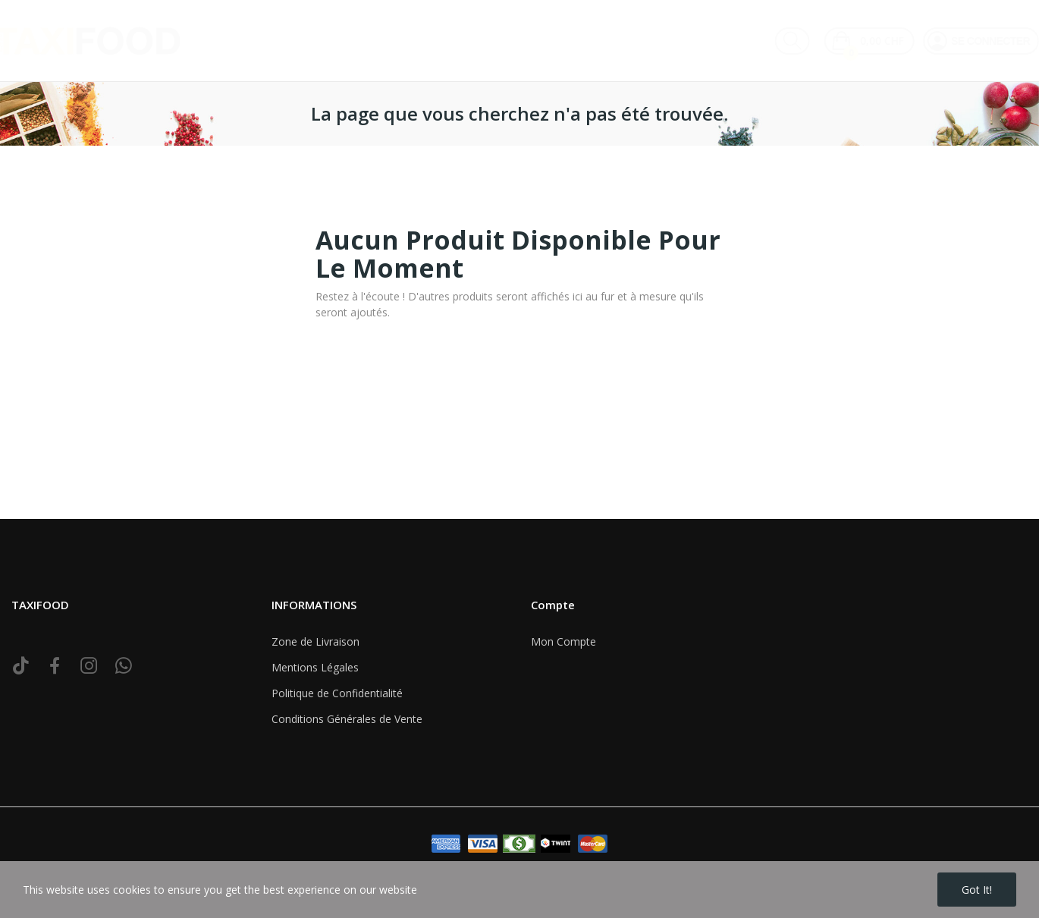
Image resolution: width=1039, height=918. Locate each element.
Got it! (977, 889)
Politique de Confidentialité (337, 693)
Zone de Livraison (315, 641)
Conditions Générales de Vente (347, 719)
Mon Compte (563, 641)
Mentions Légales (315, 667)
